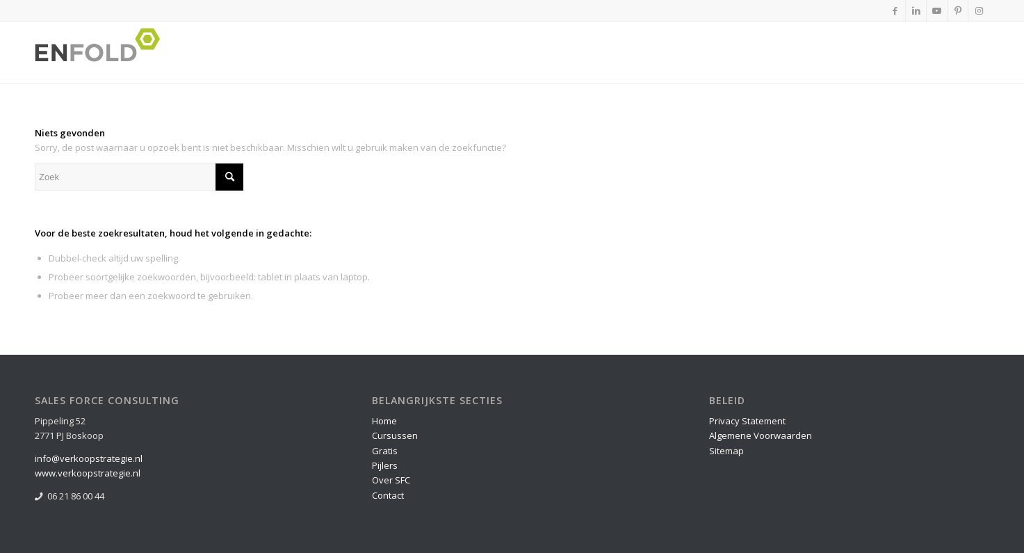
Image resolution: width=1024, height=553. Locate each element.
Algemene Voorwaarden (760, 435)
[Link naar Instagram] (978, 10)
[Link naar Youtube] (937, 10)
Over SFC (391, 480)
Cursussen (395, 435)
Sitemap (726, 450)
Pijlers (385, 465)
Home (384, 421)
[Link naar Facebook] (895, 10)
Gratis (385, 450)
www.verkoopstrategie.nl (87, 473)
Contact (388, 495)
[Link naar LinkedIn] (916, 10)
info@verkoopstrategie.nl (89, 458)
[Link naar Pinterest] (958, 10)
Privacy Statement (747, 421)
